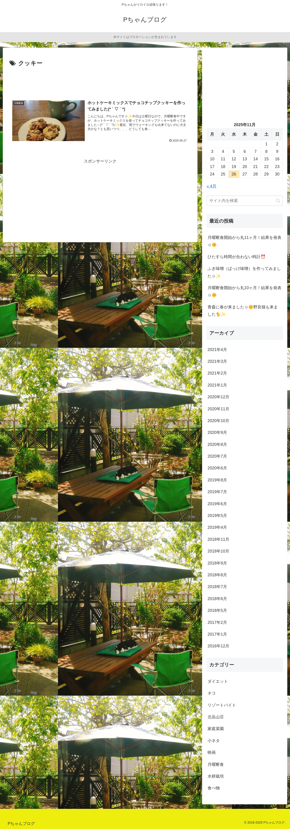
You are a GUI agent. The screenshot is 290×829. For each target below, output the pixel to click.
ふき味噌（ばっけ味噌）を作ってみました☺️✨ (244, 272)
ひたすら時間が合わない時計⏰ (237, 257)
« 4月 (211, 186)
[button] (278, 200)
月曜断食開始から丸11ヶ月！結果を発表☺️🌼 (244, 241)
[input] (245, 201)
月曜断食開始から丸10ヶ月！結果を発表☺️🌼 (244, 291)
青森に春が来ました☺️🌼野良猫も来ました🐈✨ (243, 311)
